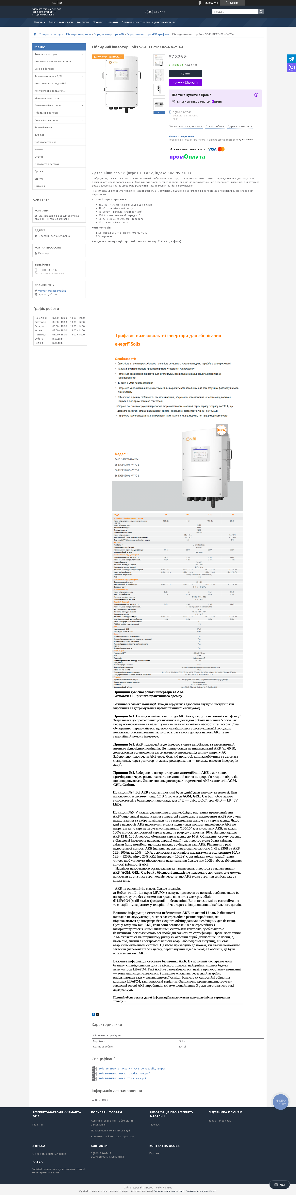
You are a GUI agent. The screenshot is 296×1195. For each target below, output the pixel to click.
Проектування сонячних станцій (110, 1130)
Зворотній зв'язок (220, 1120)
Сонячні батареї (44, 68)
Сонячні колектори (46, 120)
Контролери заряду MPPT (51, 83)
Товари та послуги (61, 22)
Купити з (185, 82)
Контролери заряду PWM (50, 90)
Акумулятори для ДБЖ (48, 76)
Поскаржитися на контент (169, 1191)
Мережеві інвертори (47, 98)
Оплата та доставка (47, 164)
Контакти (83, 22)
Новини (39, 149)
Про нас (98, 22)
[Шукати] (261, 11)
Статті (39, 156)
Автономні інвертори (48, 105)
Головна (39, 22)
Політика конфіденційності (201, 1191)
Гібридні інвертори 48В (109, 34)
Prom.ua (167, 1187)
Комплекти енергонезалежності (54, 61)
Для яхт (39, 134)
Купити (185, 73)
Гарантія (37, 1124)
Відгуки (39, 178)
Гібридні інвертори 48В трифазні (148, 34)
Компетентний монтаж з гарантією (112, 1136)
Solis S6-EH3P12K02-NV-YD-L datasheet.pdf (124, 1073)
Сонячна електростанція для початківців (148, 22)
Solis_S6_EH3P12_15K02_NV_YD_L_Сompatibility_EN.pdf (132, 1068)
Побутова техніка (45, 142)
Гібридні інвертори (78, 34)
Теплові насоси (44, 127)
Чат (279, 1184)
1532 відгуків (210, 2)
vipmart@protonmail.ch (52, 290)
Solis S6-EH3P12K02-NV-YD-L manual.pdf (122, 1078)
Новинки (112, 22)
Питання (40, 186)
